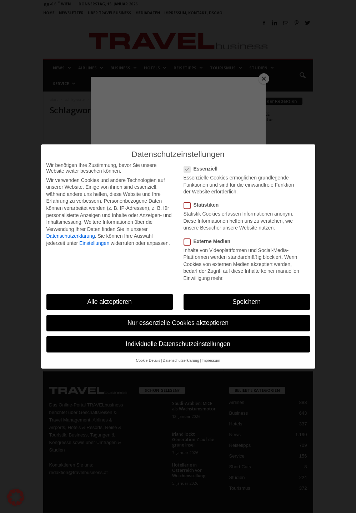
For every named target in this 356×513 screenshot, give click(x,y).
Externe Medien (209, 241)
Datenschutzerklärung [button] (181, 360)
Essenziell (203, 169)
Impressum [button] (210, 360)
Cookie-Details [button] (148, 360)
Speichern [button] (246, 301)
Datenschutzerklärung (70, 236)
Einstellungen (94, 243)
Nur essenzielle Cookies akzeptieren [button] (178, 322)
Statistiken (204, 205)
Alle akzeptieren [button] (109, 301)
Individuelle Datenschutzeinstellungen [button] (178, 343)
